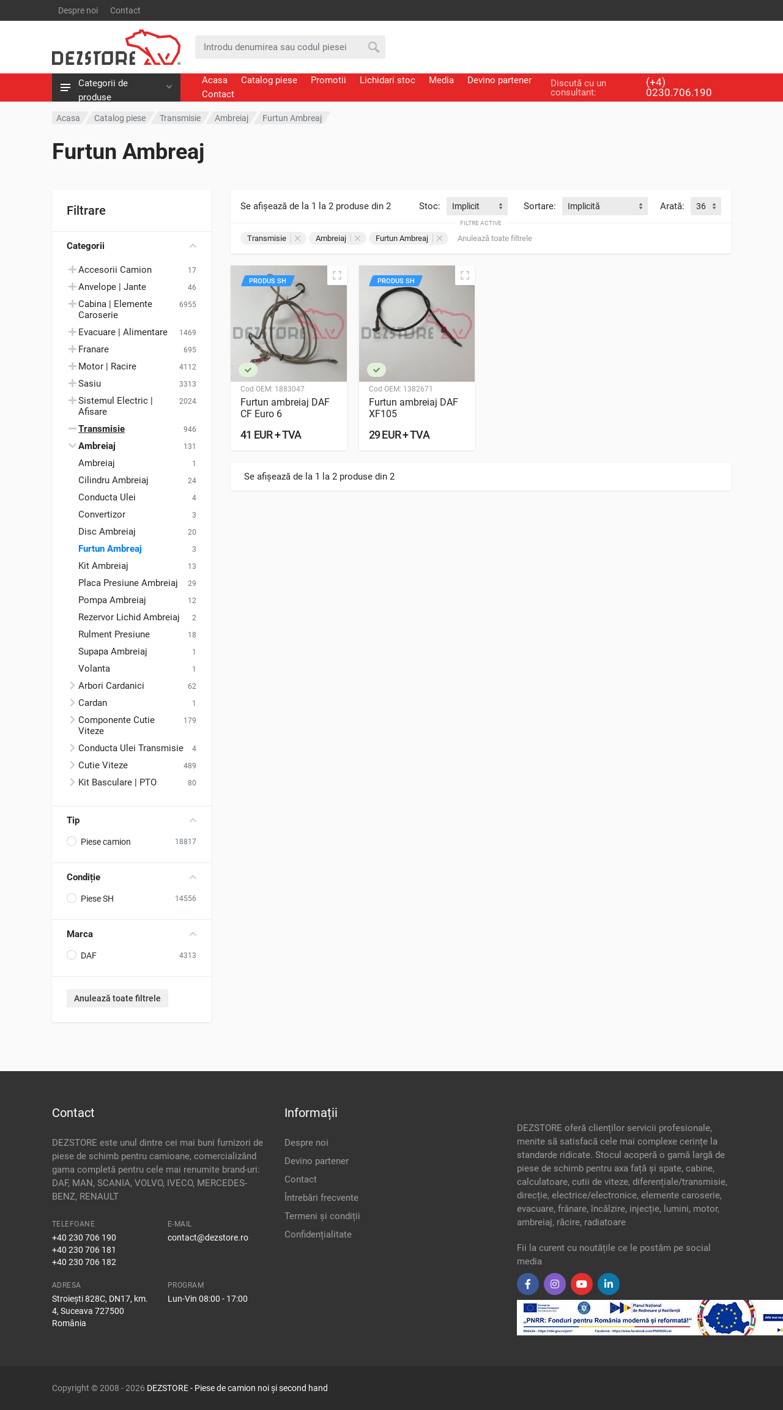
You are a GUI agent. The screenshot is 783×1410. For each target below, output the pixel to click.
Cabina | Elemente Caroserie (115, 310)
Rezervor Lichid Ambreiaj (129, 617)
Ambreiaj (96, 463)
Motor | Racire (107, 366)
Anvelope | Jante (112, 286)
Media (441, 80)
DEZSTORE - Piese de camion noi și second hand (237, 1388)
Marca (131, 934)
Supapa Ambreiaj (112, 651)
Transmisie (273, 238)
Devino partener (499, 80)
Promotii (328, 80)
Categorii (131, 245)
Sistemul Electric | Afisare (115, 406)
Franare (93, 349)
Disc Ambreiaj (107, 531)
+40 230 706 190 (84, 1237)
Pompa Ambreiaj (112, 600)
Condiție (131, 877)
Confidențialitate (318, 1234)
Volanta (94, 668)
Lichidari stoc (387, 80)
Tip (131, 820)
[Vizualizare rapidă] (337, 275)
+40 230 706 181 (84, 1250)
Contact (125, 10)
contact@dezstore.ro (208, 1237)
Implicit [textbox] (466, 206)
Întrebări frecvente (321, 1197)
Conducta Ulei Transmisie (131, 748)
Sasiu (89, 383)
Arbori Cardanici (111, 685)
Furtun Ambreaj (110, 548)
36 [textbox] (701, 206)
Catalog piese (269, 80)
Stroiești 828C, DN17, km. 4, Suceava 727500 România (100, 1311)
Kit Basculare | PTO (117, 782)
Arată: (672, 206)
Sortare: (540, 206)
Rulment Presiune (114, 634)
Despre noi (78, 10)
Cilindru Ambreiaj (113, 480)
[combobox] (477, 206)
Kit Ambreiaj (103, 565)
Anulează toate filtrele (117, 998)
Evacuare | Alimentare (123, 332)
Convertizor (101, 514)
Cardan (92, 702)
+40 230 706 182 (84, 1262)
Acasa (215, 80)
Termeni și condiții (322, 1216)
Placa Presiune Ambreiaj (128, 582)
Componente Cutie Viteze (116, 725)
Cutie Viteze (103, 765)
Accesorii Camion (115, 269)
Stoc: (429, 206)
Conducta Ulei (107, 497)
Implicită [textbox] (584, 206)
